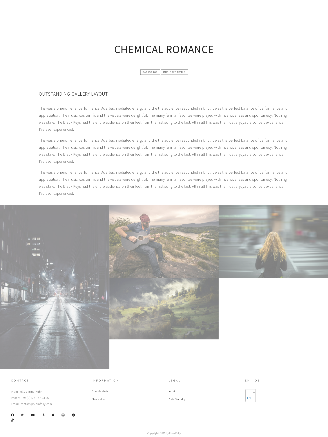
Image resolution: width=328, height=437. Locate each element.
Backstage (150, 72)
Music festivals (174, 72)
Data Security (177, 399)
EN (249, 398)
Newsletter (98, 399)
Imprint (173, 391)
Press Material (100, 391)
